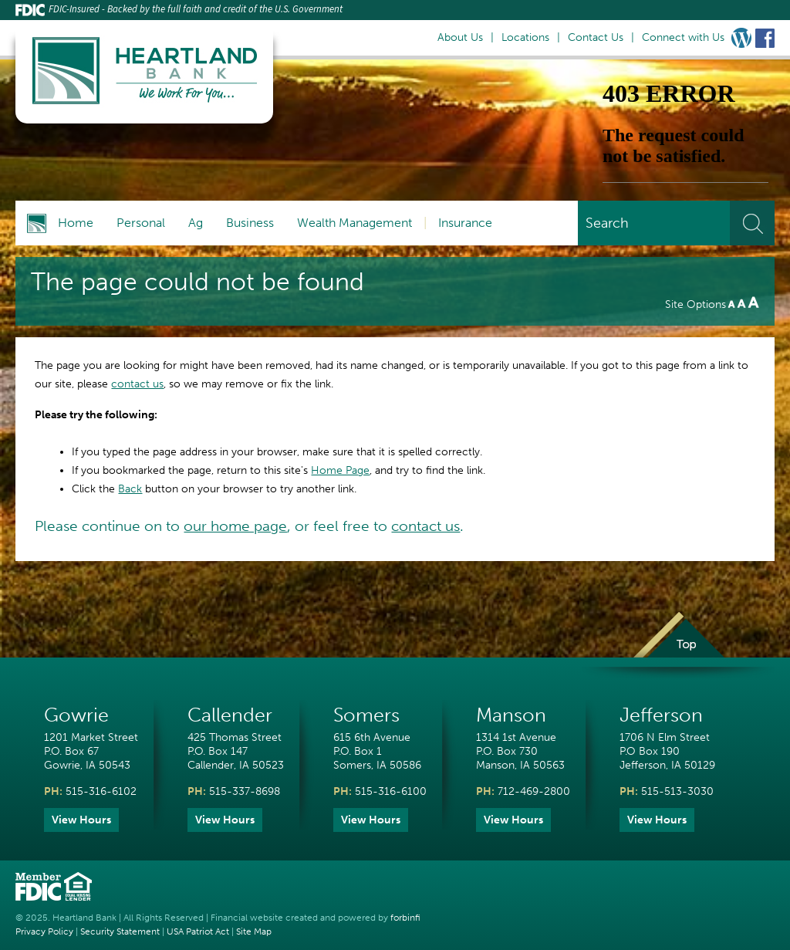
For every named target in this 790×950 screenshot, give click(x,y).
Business (250, 222)
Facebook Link (765, 38)
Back (130, 488)
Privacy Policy (44, 931)
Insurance (465, 222)
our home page (235, 526)
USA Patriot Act (198, 931)
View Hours (81, 820)
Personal (140, 222)
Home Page (340, 470)
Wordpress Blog (741, 38)
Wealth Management (354, 222)
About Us (460, 37)
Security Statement (120, 931)
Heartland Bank (84, 917)
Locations (525, 37)
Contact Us (595, 37)
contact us (137, 383)
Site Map (254, 931)
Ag (195, 222)
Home (75, 222)
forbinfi (405, 917)
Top (678, 645)
